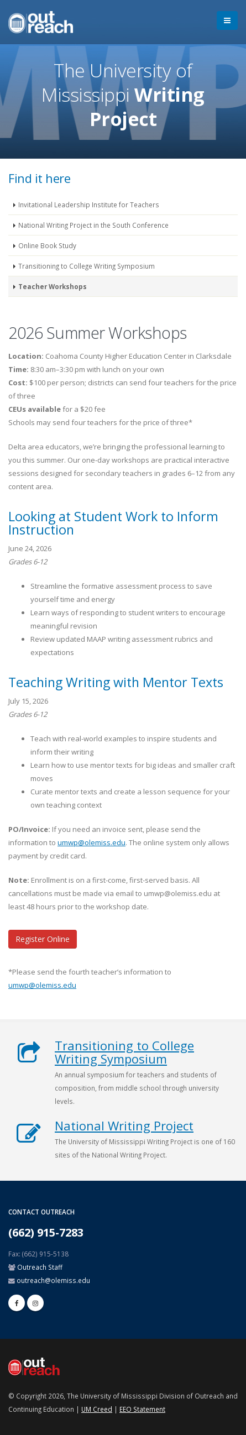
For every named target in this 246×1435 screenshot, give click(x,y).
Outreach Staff (39, 1267)
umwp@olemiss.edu (91, 842)
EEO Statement (142, 1409)
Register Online (42, 939)
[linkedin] (35, 1303)
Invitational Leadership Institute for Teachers (88, 204)
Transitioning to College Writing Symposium (86, 265)
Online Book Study (47, 245)
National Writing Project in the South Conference (93, 225)
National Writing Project (124, 1125)
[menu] (227, 20)
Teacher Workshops (52, 286)
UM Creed (96, 1409)
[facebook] (16, 1303)
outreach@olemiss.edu (53, 1280)
